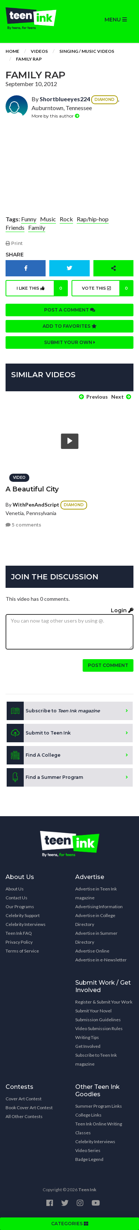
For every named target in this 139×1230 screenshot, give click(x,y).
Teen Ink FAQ (19, 933)
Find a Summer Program (45, 777)
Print (14, 243)
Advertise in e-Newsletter (101, 959)
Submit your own (69, 342)
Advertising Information (99, 906)
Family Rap (29, 59)
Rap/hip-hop (93, 218)
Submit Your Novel (93, 1010)
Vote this (107, 288)
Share (15, 254)
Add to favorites (70, 326)
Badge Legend (89, 1159)
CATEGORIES (69, 1223)
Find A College (33, 755)
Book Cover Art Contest (29, 1107)
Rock (66, 218)
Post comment (108, 665)
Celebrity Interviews (26, 924)
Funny (28, 218)
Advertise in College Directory (95, 920)
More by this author (55, 116)
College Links (88, 1115)
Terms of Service (22, 951)
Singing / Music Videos (86, 51)
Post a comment (69, 310)
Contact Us (16, 897)
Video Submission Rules (99, 1028)
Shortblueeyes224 (65, 98)
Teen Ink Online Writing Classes (98, 1128)
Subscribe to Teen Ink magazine (96, 1059)
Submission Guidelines (98, 1019)
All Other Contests (24, 1116)
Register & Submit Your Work (103, 1002)
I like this (42, 288)
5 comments (23, 525)
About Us (15, 889)
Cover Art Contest (24, 1098)
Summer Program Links (98, 1106)
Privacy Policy (19, 942)
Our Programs (20, 906)
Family (36, 227)
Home (12, 51)
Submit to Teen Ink (39, 733)
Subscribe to (53, 711)
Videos (39, 51)
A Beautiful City (32, 489)
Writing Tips (87, 1037)
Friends (15, 227)
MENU (116, 19)
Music (48, 218)
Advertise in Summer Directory (96, 937)
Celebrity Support (23, 915)
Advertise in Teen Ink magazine (96, 893)
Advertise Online (92, 951)
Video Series (87, 1150)
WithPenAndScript (36, 504)
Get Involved (87, 1046)
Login (122, 610)
